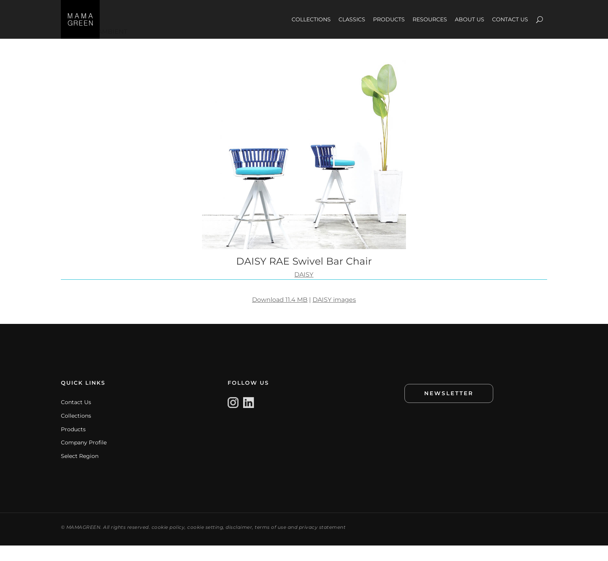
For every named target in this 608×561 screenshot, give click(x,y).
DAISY (303, 290)
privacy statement (322, 543)
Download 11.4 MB (279, 315)
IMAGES (73, 47)
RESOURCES (430, 19)
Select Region (79, 471)
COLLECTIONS (311, 19)
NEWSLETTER (448, 408)
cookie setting (205, 543)
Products (73, 444)
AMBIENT (112, 47)
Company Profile (84, 457)
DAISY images (334, 315)
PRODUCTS (389, 19)
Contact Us (76, 417)
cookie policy (168, 543)
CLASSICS (352, 19)
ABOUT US (469, 19)
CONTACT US (510, 19)
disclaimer (239, 543)
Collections (76, 431)
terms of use (270, 543)
